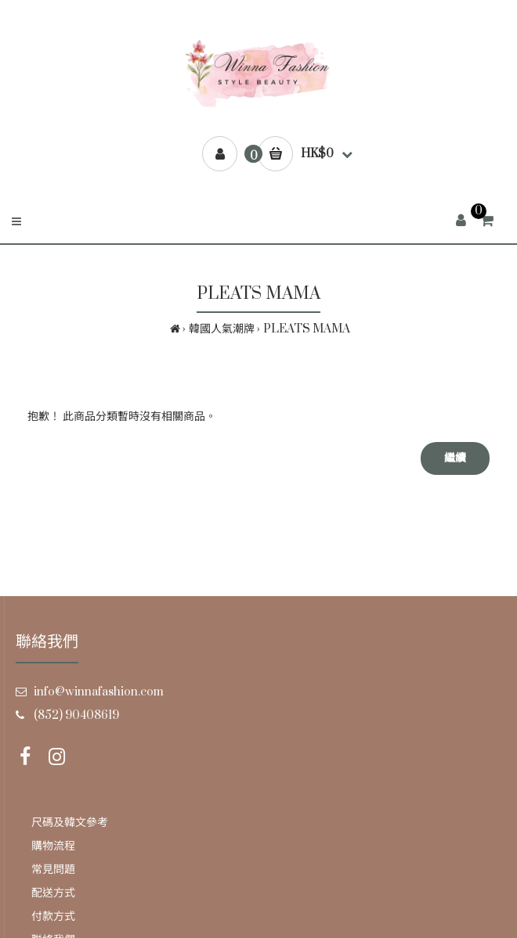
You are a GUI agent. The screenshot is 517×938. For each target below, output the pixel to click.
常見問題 (53, 869)
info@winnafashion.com (99, 692)
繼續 (455, 458)
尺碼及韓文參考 (69, 822)
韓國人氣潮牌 (222, 329)
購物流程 (53, 846)
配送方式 (53, 893)
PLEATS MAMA (306, 329)
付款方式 (53, 916)
